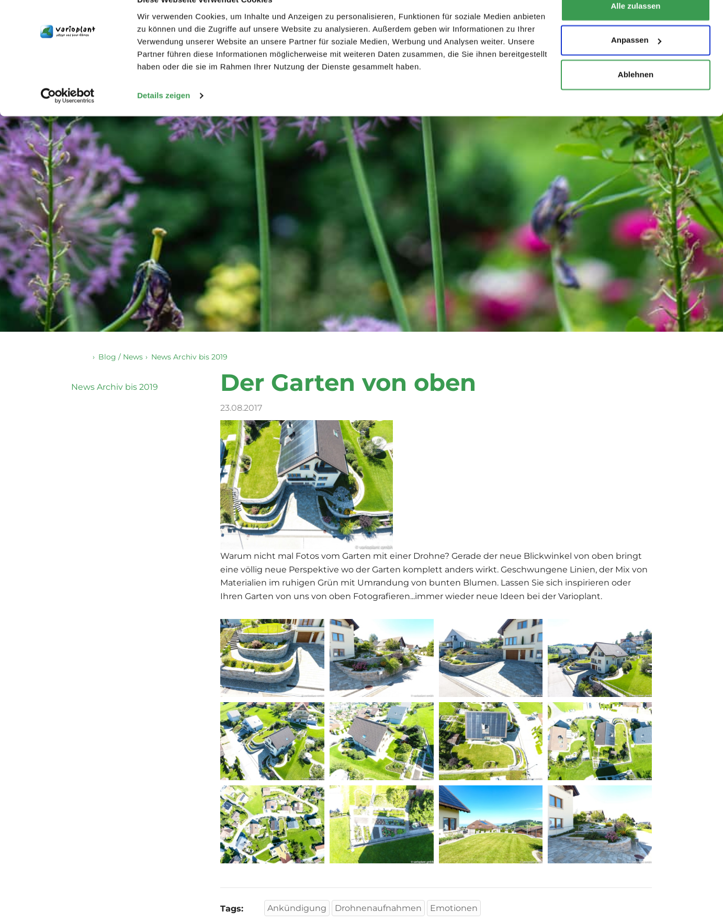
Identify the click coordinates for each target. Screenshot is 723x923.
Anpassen (636, 62)
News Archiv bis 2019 (114, 387)
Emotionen (454, 909)
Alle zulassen (635, 27)
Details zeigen (163, 116)
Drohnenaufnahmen (378, 909)
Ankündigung (296, 909)
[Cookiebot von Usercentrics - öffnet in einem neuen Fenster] (68, 117)
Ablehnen (635, 96)
